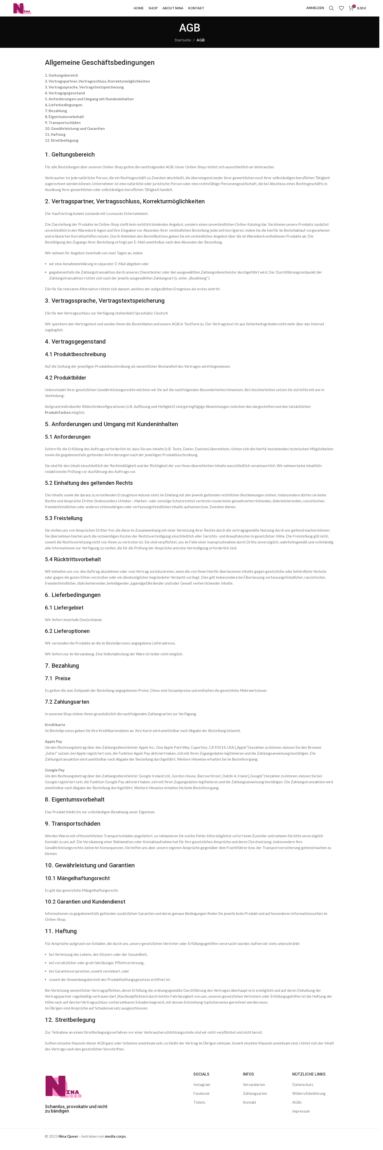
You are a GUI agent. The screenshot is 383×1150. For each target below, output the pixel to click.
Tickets (199, 1108)
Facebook (201, 1099)
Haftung (58, 140)
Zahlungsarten (255, 1099)
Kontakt (249, 1108)
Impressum (301, 1117)
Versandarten (254, 1090)
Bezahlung (58, 116)
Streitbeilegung (64, 146)
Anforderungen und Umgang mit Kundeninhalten (91, 105)
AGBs (297, 1108)
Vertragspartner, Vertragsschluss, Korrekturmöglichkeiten (99, 87)
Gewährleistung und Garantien (78, 134)
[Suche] (331, 11)
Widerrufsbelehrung (309, 1099)
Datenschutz (302, 1090)
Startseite (183, 46)
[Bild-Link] (63, 1091)
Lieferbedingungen (65, 110)
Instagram (201, 1090)
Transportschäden (65, 128)
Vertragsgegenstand (67, 99)
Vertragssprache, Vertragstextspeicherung (86, 93)
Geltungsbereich (63, 81)
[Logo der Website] (26, 10)
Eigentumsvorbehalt (66, 122)
